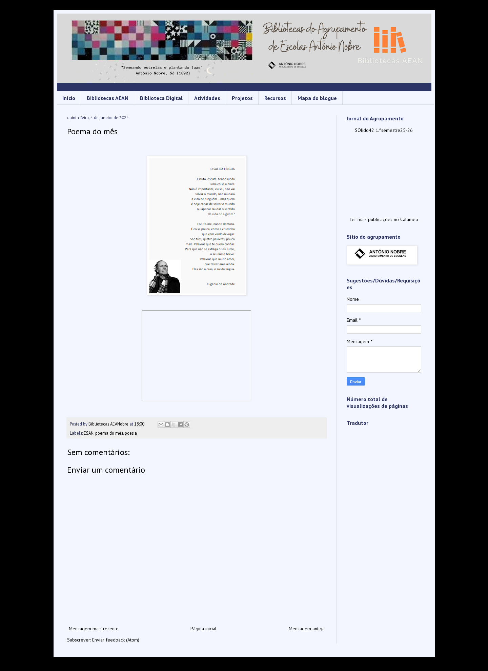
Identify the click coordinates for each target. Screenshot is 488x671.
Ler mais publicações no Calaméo (384, 219)
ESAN (89, 433)
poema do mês (109, 433)
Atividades (207, 98)
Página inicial (203, 629)
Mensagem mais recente (94, 629)
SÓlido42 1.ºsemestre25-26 (384, 130)
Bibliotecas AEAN (107, 98)
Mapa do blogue (317, 98)
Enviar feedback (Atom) (115, 640)
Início (68, 98)
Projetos (242, 98)
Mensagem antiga (307, 629)
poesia (131, 433)
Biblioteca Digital (161, 98)
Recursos (275, 98)
